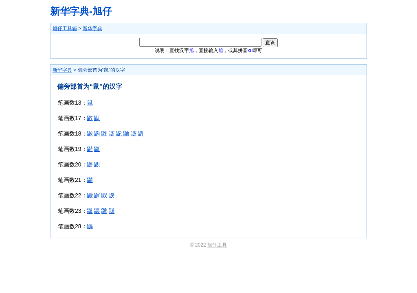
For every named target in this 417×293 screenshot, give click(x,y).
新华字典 (92, 28)
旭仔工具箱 (65, 28)
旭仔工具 (217, 245)
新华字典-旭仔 (81, 11)
